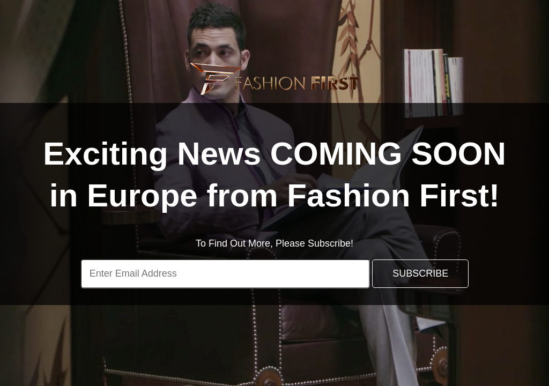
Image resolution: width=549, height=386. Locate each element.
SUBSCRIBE (420, 273)
